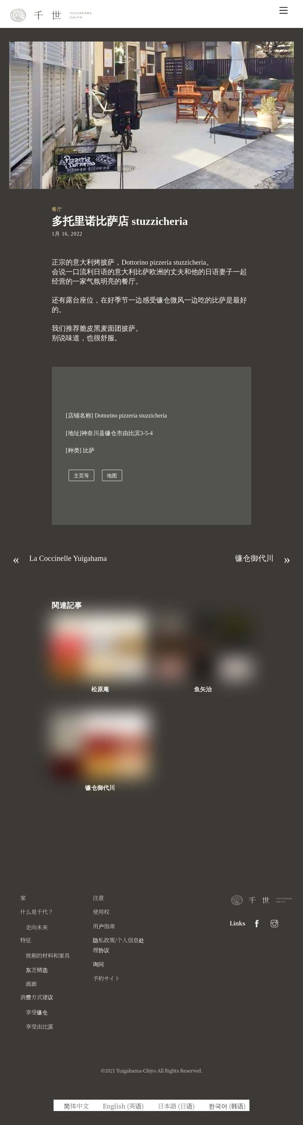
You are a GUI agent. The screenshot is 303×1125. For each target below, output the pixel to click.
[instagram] (274, 922)
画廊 (31, 983)
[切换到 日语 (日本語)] (172, 1105)
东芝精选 (37, 969)
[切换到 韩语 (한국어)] (223, 1105)
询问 (98, 964)
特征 (25, 940)
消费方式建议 (36, 997)
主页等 (81, 476)
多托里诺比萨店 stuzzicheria (120, 221)
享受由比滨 (39, 1026)
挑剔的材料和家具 (48, 955)
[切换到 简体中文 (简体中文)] (73, 1105)
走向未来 (37, 927)
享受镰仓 (37, 1012)
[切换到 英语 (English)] (119, 1105)
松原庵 (100, 689)
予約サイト (106, 978)
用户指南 (104, 926)
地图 (112, 476)
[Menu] (283, 10)
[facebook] (256, 922)
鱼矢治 (203, 689)
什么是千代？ (36, 911)
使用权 (101, 911)
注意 (98, 897)
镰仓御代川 (100, 788)
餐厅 (57, 209)
